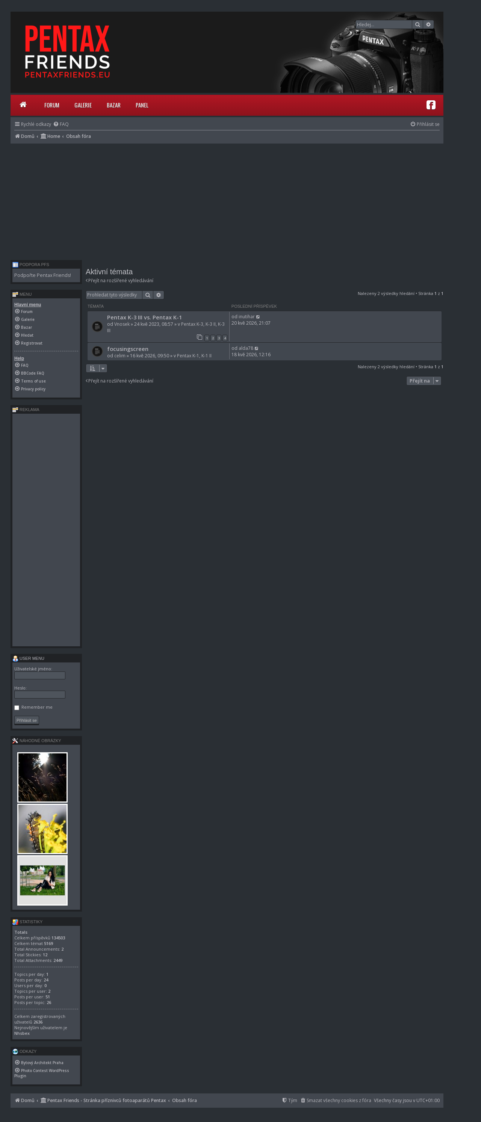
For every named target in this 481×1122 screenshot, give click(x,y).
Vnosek (122, 324)
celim (120, 355)
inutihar (247, 316)
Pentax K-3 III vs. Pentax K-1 (144, 317)
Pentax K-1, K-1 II (194, 355)
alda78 (246, 348)
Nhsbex (22, 1033)
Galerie (83, 105)
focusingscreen (127, 348)
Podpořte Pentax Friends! (42, 275)
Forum (51, 105)
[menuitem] (61, 124)
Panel (142, 105)
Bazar (114, 105)
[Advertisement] (227, 200)
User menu (28, 658)
